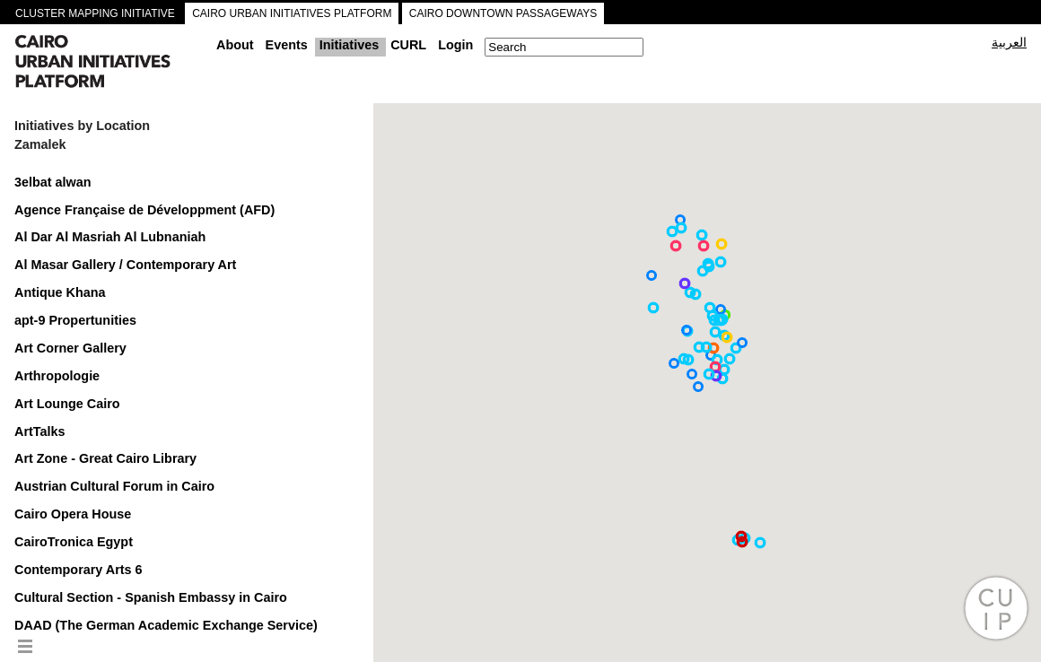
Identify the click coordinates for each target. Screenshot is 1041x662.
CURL (408, 45)
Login (455, 45)
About (235, 45)
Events (287, 45)
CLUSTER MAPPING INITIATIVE (95, 13)
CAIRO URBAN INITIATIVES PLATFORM (291, 13)
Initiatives (349, 45)
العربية (1009, 42)
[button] (676, 246)
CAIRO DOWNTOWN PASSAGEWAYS (503, 13)
